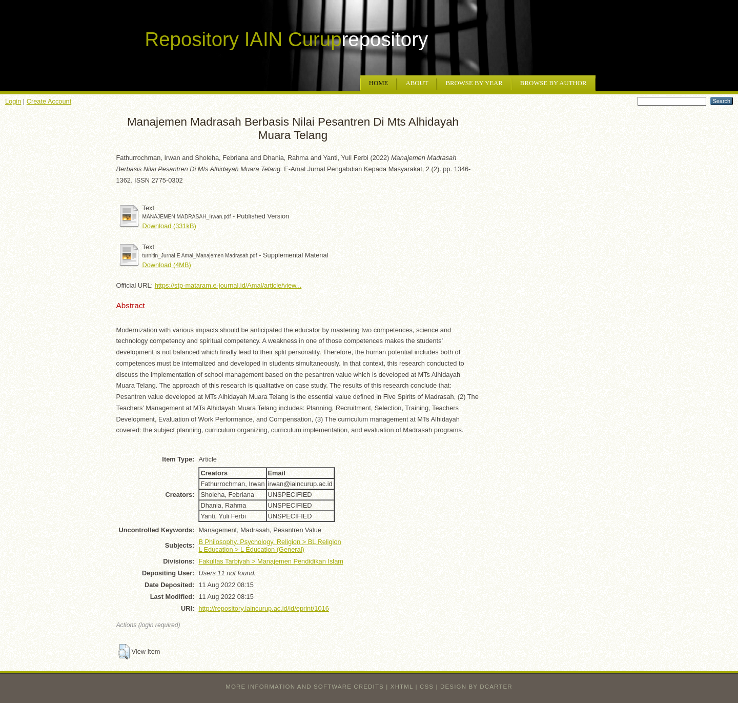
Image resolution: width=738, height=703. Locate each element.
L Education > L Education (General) (251, 549)
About (416, 83)
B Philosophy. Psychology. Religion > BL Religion (269, 542)
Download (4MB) (166, 265)
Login (13, 101)
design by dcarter (476, 687)
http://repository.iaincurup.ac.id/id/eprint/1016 (263, 608)
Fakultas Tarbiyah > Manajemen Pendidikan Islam (270, 561)
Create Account (49, 101)
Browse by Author (553, 83)
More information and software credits (304, 687)
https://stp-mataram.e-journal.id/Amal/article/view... (228, 285)
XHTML (402, 687)
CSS (427, 687)
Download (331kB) (169, 226)
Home (378, 83)
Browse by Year (473, 83)
